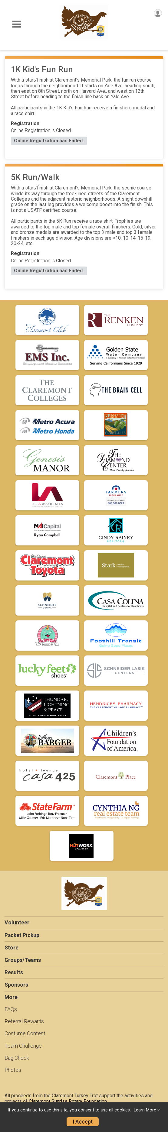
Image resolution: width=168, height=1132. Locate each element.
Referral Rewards (24, 1021)
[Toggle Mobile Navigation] (17, 24)
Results (14, 972)
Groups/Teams (23, 960)
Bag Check (17, 1058)
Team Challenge (23, 1046)
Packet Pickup (22, 935)
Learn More (145, 1110)
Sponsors (16, 985)
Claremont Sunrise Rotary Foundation (68, 1101)
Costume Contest (25, 1033)
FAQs (11, 1009)
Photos (13, 1070)
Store (11, 948)
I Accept (83, 1122)
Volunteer (17, 923)
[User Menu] (158, 13)
